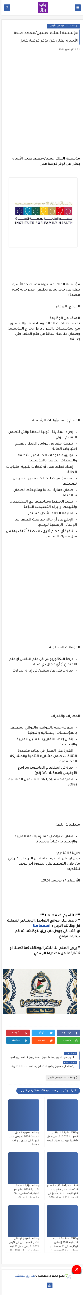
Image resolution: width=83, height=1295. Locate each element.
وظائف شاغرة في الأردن (61, 26)
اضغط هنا (40, 926)
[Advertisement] (41, 102)
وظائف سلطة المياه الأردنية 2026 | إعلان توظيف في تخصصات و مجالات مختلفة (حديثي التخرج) (62, 1246)
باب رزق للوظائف (23, 1276)
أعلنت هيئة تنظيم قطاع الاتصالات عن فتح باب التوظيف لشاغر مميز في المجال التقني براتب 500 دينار (61, 1193)
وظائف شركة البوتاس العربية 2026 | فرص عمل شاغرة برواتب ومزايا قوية (60, 1136)
